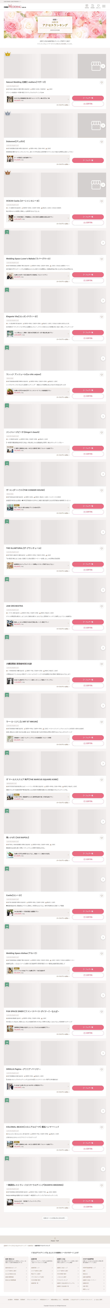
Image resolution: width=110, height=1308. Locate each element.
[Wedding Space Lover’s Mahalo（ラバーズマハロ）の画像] (55, 243)
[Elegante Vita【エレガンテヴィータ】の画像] (55, 300)
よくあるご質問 (98, 1299)
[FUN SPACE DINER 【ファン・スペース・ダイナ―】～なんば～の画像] (55, 995)
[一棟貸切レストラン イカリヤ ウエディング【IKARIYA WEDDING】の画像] (55, 1169)
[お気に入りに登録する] (102, 82)
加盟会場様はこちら (56, 1299)
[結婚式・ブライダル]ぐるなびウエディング (15, 1245)
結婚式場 (30, 1245)
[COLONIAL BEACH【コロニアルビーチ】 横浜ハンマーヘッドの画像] (55, 1111)
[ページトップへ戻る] (55, 1239)
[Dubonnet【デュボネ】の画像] (55, 125)
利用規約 (16, 1299)
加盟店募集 (66, 1299)
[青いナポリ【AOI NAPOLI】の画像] (55, 821)
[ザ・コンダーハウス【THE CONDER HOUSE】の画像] (55, 474)
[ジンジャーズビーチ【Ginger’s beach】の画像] (55, 416)
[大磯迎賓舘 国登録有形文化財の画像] (55, 648)
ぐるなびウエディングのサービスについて (81, 1299)
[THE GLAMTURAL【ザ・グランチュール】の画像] (55, 532)
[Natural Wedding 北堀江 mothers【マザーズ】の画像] (55, 66)
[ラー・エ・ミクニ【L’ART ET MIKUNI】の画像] (55, 705)
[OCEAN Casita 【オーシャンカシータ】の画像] (55, 185)
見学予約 (87, 104)
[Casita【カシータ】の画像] (55, 879)
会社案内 (10, 1299)
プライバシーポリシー (32, 1299)
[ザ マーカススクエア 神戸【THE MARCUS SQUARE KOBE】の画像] (55, 763)
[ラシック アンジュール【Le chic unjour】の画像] (55, 358)
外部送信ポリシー (44, 1299)
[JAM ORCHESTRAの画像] (55, 590)
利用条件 (22, 1299)
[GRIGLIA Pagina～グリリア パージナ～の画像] (55, 1053)
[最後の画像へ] (103, 66)
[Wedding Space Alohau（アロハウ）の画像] (55, 937)
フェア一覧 (88, 98)
